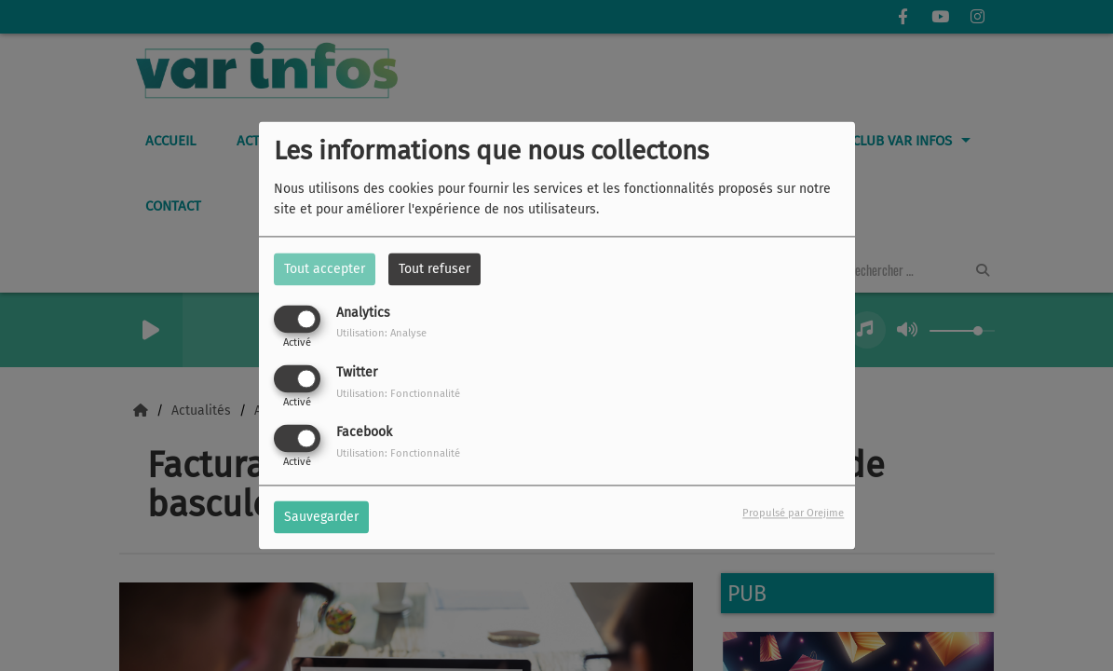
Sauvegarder (321, 518)
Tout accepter (324, 269)
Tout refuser (434, 269)
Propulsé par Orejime (793, 514)
